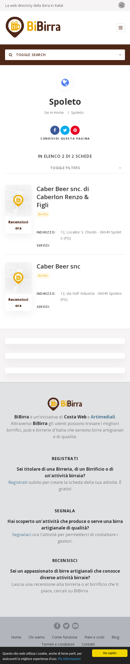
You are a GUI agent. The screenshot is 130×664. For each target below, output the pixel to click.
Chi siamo (37, 637)
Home (59, 112)
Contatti (88, 644)
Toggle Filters (65, 167)
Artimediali (103, 417)
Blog (115, 637)
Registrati (18, 482)
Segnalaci (21, 534)
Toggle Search (27, 54)
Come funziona (64, 637)
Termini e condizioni (57, 644)
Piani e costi (94, 637)
